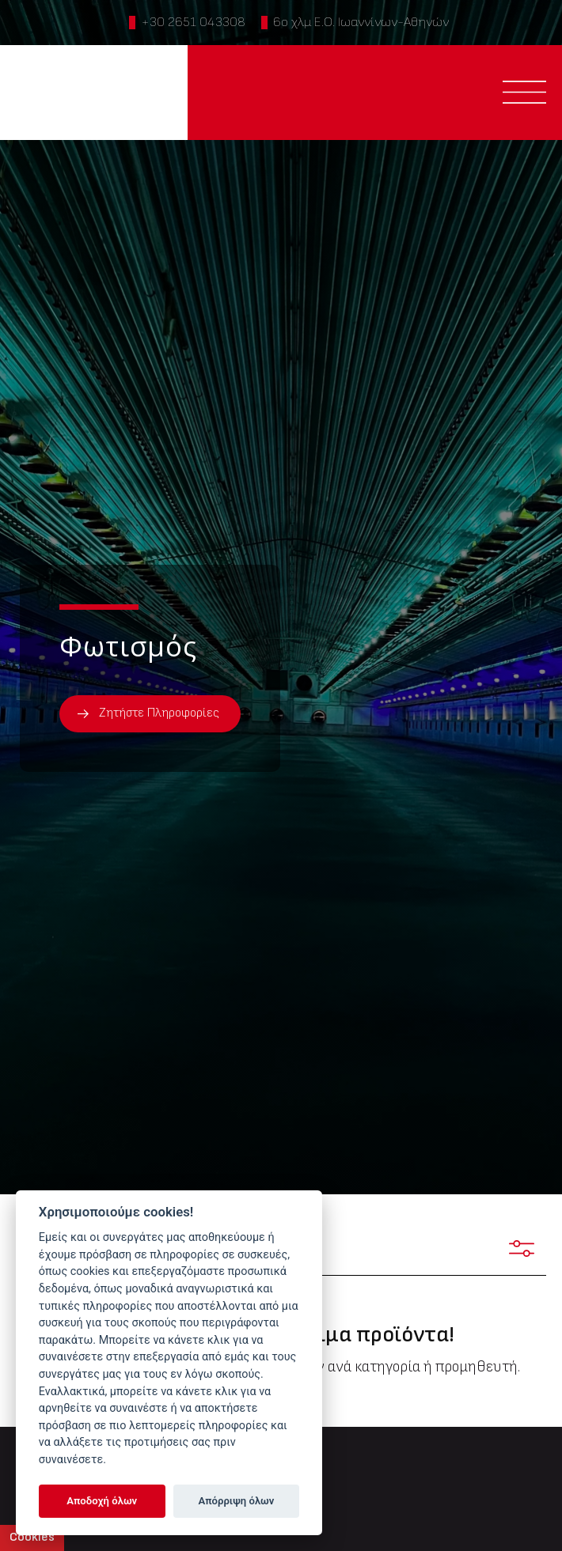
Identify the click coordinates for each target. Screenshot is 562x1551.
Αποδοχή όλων (101, 1501)
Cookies (32, 1537)
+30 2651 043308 (193, 22)
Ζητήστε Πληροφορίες (159, 713)
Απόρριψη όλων (237, 1501)
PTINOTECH (93, 92)
